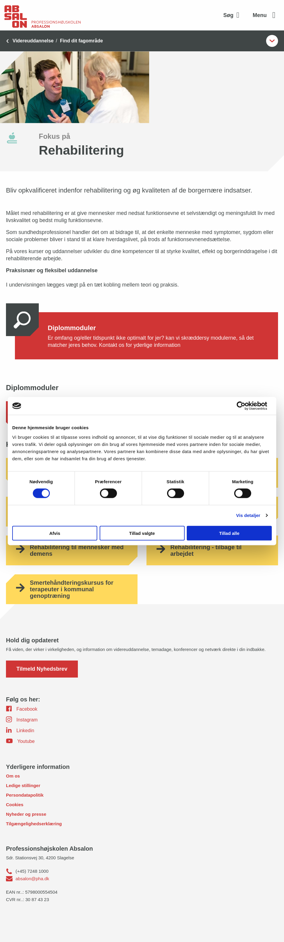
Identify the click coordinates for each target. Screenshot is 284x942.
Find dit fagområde (81, 40)
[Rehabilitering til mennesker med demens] (72, 550)
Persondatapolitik (25, 795)
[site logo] (42, 15)
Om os (13, 775)
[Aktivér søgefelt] (233, 15)
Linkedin (20, 730)
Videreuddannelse (33, 40)
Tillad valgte (142, 532)
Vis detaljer (248, 515)
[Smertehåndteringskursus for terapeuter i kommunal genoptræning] (72, 589)
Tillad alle (229, 532)
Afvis (54, 532)
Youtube (20, 741)
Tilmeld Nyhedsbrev (41, 669)
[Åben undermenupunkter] (272, 41)
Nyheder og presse (26, 814)
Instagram (22, 719)
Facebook (21, 709)
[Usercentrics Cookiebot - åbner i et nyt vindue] (246, 405)
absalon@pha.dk (32, 878)
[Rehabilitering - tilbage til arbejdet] (212, 550)
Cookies (14, 804)
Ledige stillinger (23, 785)
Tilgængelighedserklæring (34, 823)
